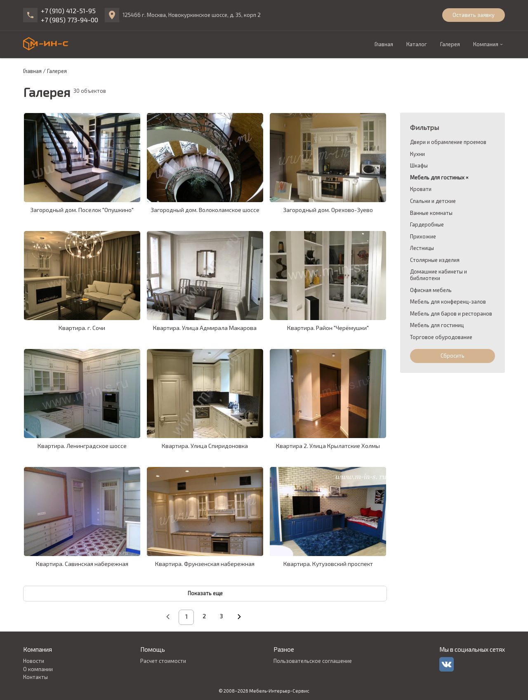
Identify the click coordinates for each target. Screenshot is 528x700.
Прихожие (423, 236)
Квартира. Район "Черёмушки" (328, 327)
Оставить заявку (474, 15)
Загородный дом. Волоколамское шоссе (205, 209)
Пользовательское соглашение (312, 661)
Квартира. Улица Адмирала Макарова (205, 327)
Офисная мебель (431, 290)
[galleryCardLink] (82, 157)
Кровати (420, 189)
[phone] (30, 15)
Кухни (417, 154)
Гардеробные (427, 225)
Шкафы (419, 166)
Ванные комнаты (431, 213)
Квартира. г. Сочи (82, 327)
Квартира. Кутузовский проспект (328, 563)
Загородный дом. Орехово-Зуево (328, 209)
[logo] (45, 43)
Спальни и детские (433, 201)
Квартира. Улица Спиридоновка (205, 445)
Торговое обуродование (441, 337)
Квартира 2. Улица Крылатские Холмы (328, 445)
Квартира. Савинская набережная (82, 563)
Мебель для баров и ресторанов (451, 314)
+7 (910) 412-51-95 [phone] (68, 10)
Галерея (450, 44)
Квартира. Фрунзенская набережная (205, 563)
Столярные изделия (435, 260)
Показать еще (205, 593)
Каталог (416, 44)
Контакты (35, 677)
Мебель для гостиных (437, 177)
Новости (33, 661)
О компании (38, 669)
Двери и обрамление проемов (448, 142)
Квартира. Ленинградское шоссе (82, 445)
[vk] (446, 664)
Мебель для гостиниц (437, 325)
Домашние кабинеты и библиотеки (438, 275)
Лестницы (422, 248)
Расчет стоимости (163, 661)
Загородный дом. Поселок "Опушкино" (82, 209)
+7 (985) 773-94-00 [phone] (69, 20)
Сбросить (452, 355)
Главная (384, 44)
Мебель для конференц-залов (448, 302)
